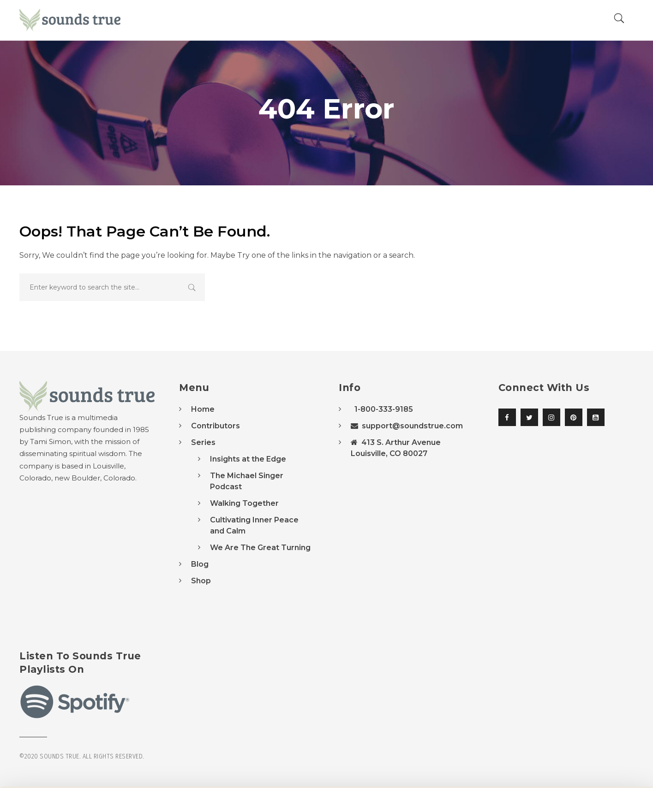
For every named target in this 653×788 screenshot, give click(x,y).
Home (203, 409)
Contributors (215, 425)
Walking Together (244, 503)
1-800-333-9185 (382, 409)
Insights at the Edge (248, 459)
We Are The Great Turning (260, 547)
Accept (575, 734)
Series (203, 442)
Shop (201, 580)
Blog (200, 564)
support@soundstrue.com (407, 425)
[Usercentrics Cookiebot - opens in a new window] (59, 770)
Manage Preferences (155, 770)
